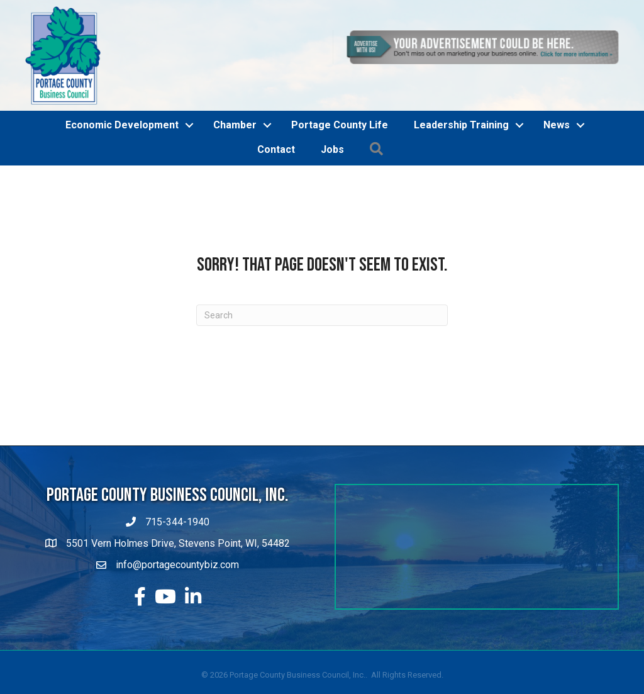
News (556, 125)
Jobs (332, 149)
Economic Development (122, 125)
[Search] (322, 315)
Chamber (235, 125)
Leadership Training (461, 125)
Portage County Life (339, 125)
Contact (276, 149)
